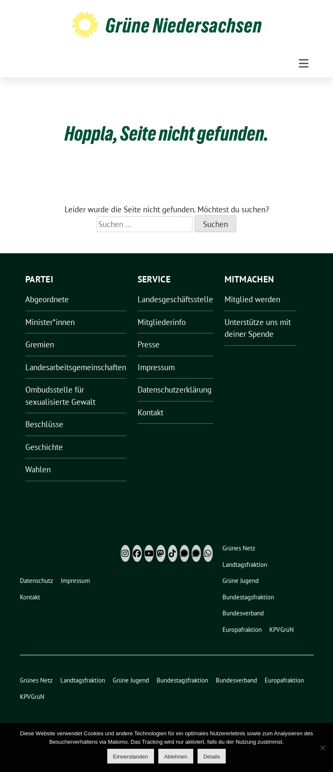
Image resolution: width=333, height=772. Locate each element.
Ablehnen (175, 756)
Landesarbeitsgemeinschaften (75, 367)
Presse (149, 344)
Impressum (156, 367)
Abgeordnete (47, 299)
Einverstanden (130, 756)
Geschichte (44, 447)
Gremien (39, 344)
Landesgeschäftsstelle (175, 299)
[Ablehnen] (322, 747)
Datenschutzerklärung (174, 390)
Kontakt (150, 412)
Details (211, 756)
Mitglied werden (252, 299)
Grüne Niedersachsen (184, 25)
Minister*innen (50, 322)
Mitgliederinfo (162, 322)
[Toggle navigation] (304, 63)
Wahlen (38, 469)
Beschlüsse (44, 424)
